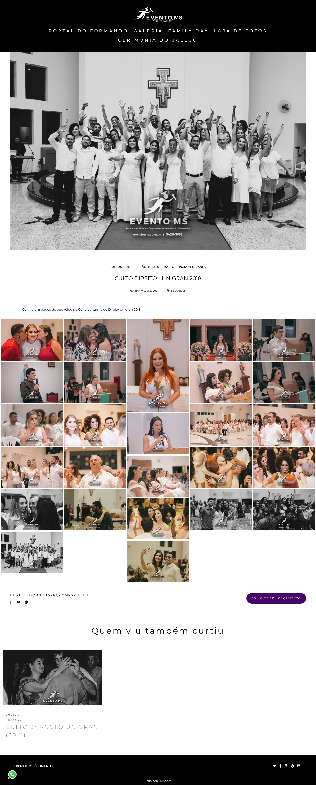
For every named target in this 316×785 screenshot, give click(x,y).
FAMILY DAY (188, 30)
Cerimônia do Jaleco (158, 40)
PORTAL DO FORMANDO (89, 30)
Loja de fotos (241, 30)
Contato (44, 766)
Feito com (157, 781)
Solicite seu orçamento (276, 598)
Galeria (148, 30)
